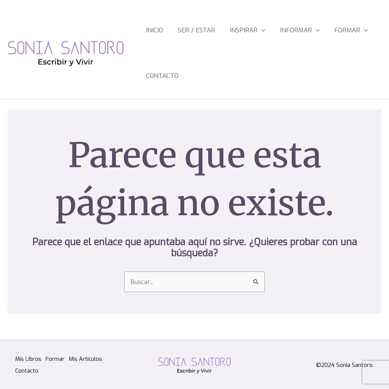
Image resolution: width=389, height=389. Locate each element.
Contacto (161, 75)
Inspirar (237, 30)
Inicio (153, 30)
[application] (251, 30)
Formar (331, 30)
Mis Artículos (89, 359)
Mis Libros (28, 359)
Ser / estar (190, 30)
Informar (285, 30)
